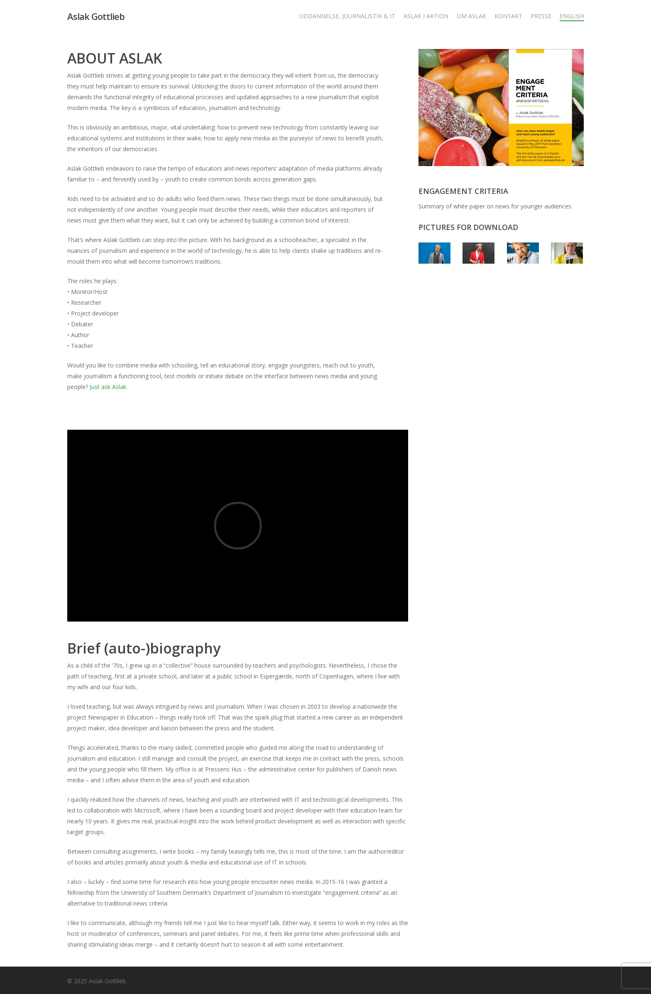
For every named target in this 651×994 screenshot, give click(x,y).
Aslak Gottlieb (96, 16)
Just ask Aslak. (108, 387)
